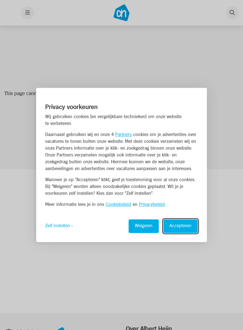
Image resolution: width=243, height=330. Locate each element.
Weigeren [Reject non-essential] (144, 226)
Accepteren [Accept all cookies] (180, 226)
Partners (123, 135)
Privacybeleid (152, 205)
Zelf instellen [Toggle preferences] (57, 226)
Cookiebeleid (118, 205)
